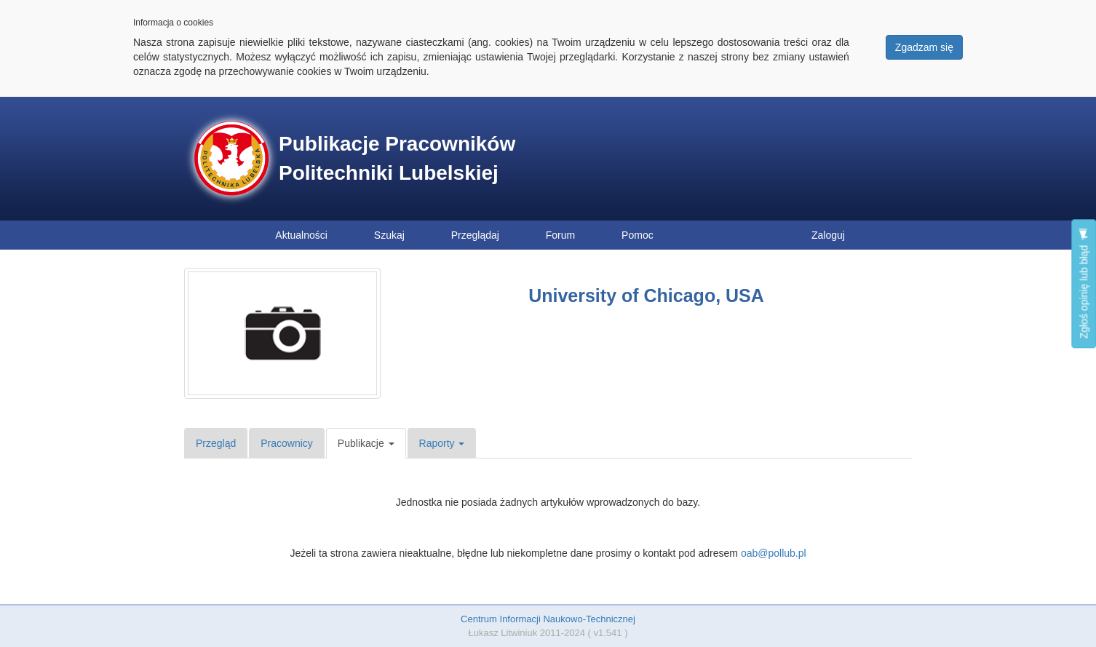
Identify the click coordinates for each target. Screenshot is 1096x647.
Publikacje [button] (366, 443)
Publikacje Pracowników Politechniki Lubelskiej (397, 158)
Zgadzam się (924, 47)
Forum (560, 235)
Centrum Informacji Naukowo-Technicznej (548, 619)
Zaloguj (828, 235)
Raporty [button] (442, 443)
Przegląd (216, 443)
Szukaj (389, 235)
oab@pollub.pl (773, 553)
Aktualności (301, 235)
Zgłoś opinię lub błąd (1083, 283)
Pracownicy (287, 443)
